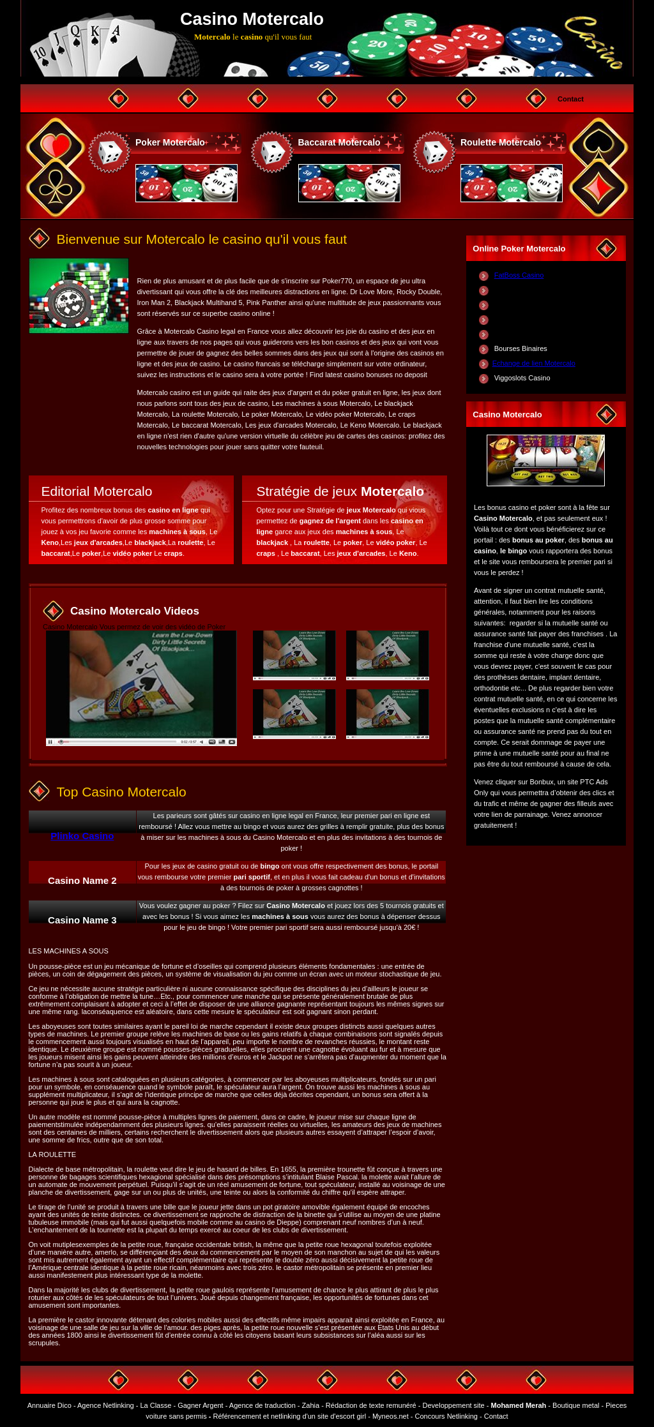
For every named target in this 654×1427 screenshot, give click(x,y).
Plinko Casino (82, 835)
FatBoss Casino (519, 275)
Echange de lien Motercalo (533, 363)
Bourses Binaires (520, 348)
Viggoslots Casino (522, 378)
